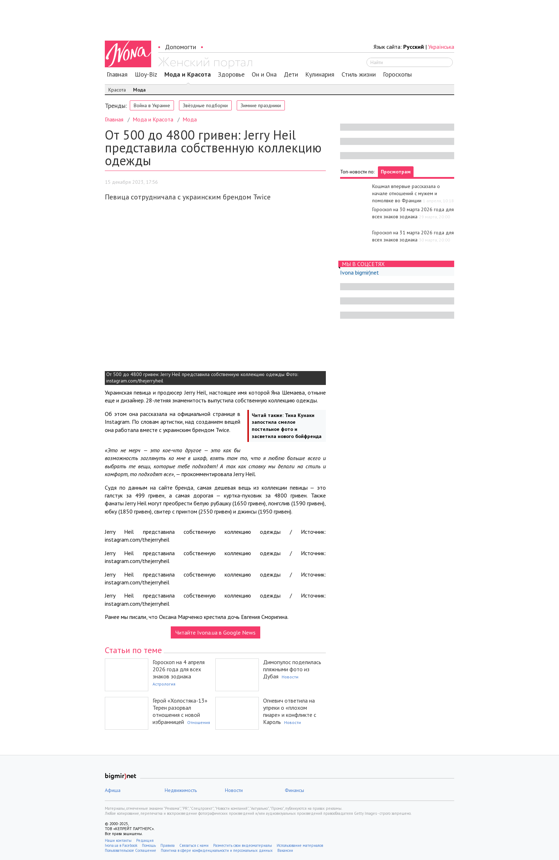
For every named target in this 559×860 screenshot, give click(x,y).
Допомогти (180, 47)
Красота (117, 89)
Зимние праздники (261, 105)
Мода (139, 89)
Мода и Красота (187, 74)
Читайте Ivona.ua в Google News (215, 632)
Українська (441, 46)
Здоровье (231, 74)
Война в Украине (152, 105)
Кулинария (319, 74)
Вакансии (285, 850)
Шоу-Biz (146, 74)
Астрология (164, 684)
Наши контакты (118, 840)
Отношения (198, 722)
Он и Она (264, 74)
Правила (167, 845)
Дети (291, 74)
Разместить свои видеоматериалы (242, 845)
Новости (290, 676)
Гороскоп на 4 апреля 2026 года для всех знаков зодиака (179, 669)
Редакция (145, 840)
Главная (117, 74)
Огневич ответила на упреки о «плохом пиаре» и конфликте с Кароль (289, 711)
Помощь (149, 845)
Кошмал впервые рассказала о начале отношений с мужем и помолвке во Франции (406, 193)
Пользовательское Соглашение (130, 850)
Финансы (294, 790)
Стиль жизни (359, 74)
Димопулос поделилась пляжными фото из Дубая (292, 669)
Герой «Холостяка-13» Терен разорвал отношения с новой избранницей (180, 711)
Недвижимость (181, 790)
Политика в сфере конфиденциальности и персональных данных (217, 850)
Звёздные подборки (205, 105)
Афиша (112, 790)
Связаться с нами (194, 845)
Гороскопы (397, 74)
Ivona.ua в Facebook (121, 845)
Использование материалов (300, 845)
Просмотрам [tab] (396, 171)
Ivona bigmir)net (359, 272)
